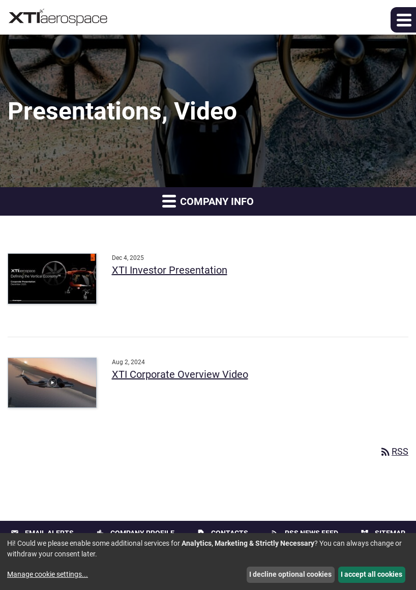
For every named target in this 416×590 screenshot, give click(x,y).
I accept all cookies (371, 574)
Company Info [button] (208, 201)
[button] (403, 20)
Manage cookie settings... (47, 574)
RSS (393, 451)
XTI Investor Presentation (169, 270)
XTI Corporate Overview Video (180, 374)
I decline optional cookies (290, 574)
